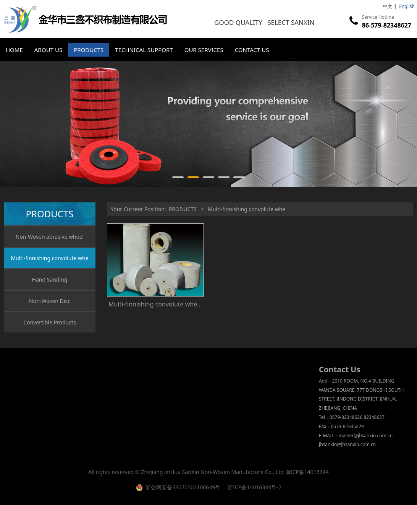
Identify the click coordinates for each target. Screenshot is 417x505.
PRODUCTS (88, 50)
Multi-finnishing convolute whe (49, 258)
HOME (14, 50)
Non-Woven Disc (49, 301)
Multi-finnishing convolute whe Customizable (173, 304)
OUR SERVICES (203, 50)
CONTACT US (252, 50)
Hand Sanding (50, 279)
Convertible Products (49, 322)
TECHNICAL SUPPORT (144, 50)
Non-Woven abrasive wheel (50, 236)
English (407, 6)
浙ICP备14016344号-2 (253, 487)
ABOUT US (48, 50)
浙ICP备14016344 (307, 472)
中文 (387, 6)
